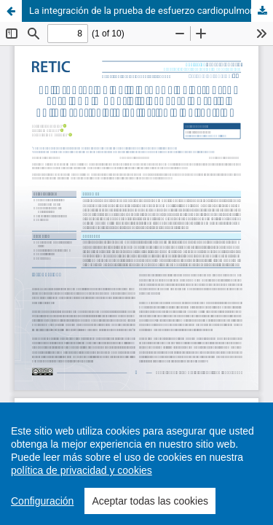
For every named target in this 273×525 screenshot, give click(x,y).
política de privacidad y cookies (81, 470)
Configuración (42, 501)
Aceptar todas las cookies (150, 501)
